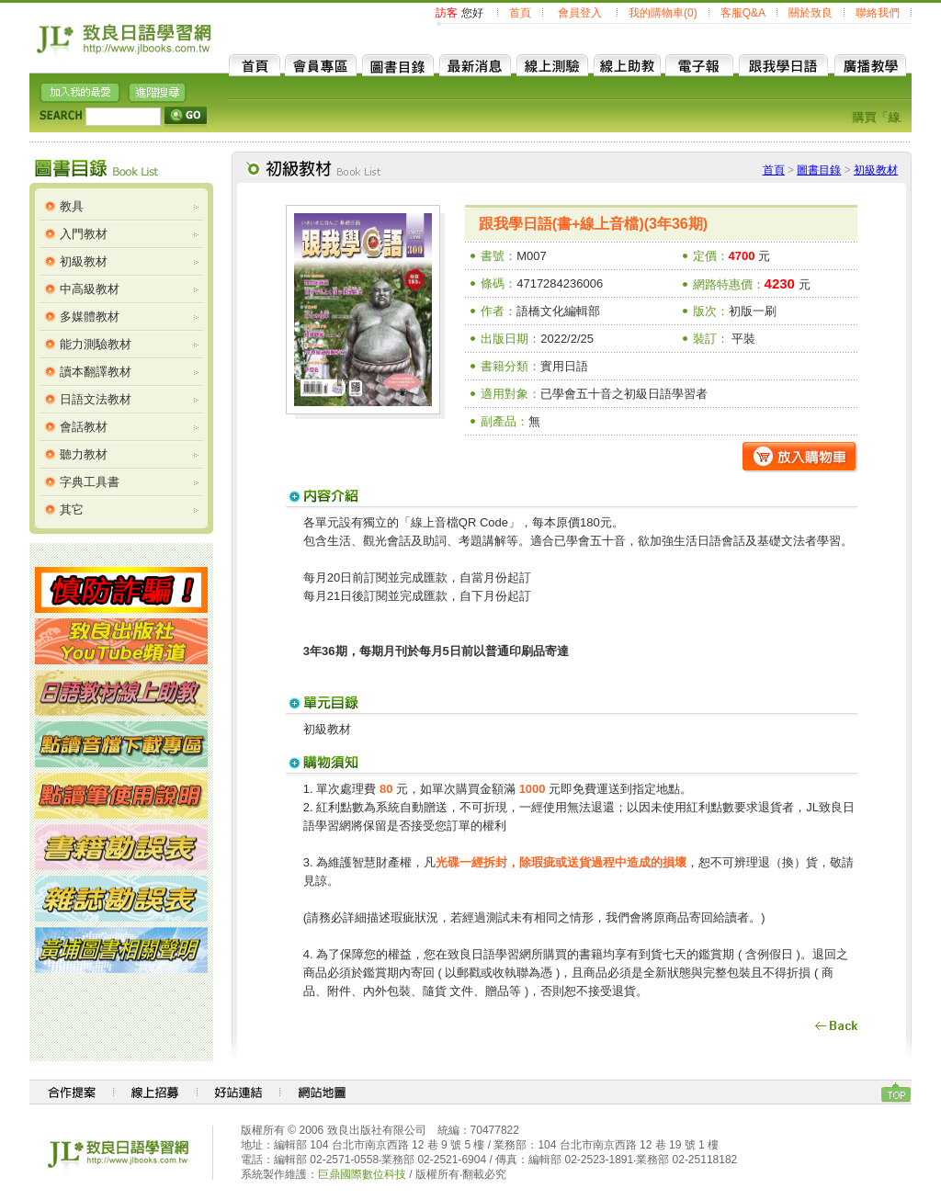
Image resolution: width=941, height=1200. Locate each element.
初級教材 (84, 261)
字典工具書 (89, 482)
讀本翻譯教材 (95, 372)
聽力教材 (84, 454)
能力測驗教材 (95, 344)
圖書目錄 (819, 170)
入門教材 (84, 234)
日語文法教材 (95, 399)
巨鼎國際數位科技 (362, 1174)
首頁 (520, 12)
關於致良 (810, 12)
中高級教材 (89, 289)
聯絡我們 (878, 12)
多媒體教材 (89, 316)
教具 (72, 206)
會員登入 (580, 12)
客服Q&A (742, 12)
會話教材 (84, 427)
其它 (72, 509)
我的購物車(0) (663, 12)
